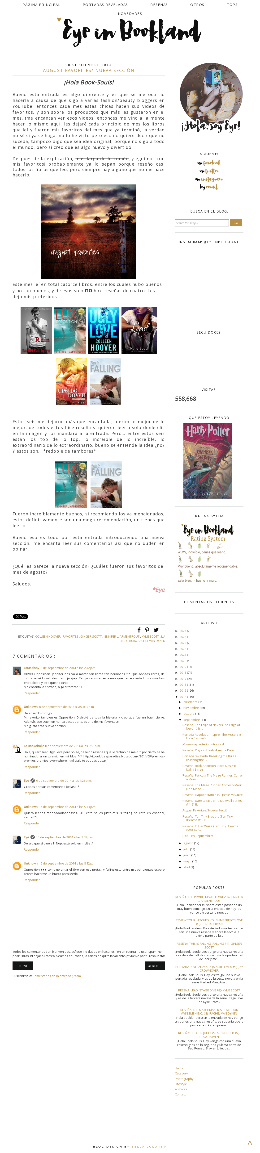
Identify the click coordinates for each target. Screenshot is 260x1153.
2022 (183, 649)
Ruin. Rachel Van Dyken (147, 641)
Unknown (31, 707)
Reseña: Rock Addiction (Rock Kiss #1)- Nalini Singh (209, 768)
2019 (183, 666)
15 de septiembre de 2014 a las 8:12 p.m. (67, 863)
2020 (183, 661)
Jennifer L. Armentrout (122, 636)
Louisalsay (31, 668)
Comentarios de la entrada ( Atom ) (57, 976)
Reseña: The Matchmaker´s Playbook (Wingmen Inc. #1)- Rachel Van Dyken (209, 1012)
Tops (232, 4)
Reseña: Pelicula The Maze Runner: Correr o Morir (212, 777)
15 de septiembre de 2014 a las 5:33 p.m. (67, 807)
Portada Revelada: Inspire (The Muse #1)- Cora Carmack (212, 736)
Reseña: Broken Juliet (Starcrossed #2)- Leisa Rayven (209, 1035)
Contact (180, 1094)
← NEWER (22, 966)
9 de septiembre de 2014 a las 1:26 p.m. (64, 780)
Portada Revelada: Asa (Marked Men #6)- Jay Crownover (209, 969)
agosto (188, 843)
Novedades (130, 13)
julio (186, 849)
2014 (183, 696)
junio (187, 855)
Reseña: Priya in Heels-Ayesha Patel (208, 750)
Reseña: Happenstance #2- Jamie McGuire (212, 795)
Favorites (71, 636)
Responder (32, 693)
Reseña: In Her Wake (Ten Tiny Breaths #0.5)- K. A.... (210, 828)
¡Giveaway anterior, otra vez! (203, 744)
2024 (183, 637)
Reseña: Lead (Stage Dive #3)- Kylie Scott (209, 990)
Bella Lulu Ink (149, 1146)
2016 (183, 684)
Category (181, 1073)
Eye (26, 780)
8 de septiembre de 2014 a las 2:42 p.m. (68, 668)
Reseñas (159, 4)
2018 (183, 672)
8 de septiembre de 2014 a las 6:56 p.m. (73, 746)
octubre (189, 713)
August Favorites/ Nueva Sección (206, 810)
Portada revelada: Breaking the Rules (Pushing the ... (209, 758)
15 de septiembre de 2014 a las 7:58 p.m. (64, 837)
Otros (197, 4)
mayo (187, 861)
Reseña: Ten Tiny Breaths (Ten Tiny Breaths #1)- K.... (207, 818)
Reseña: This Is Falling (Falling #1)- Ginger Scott (209, 945)
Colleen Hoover (48, 636)
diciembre (190, 702)
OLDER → (155, 966)
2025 (183, 631)
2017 (183, 679)
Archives (181, 1089)
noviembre (191, 708)
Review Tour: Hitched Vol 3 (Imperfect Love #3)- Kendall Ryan (209, 922)
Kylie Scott (151, 636)
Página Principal (41, 4)
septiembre (192, 720)
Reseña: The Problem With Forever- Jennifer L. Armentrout (209, 899)
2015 (183, 690)
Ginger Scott (91, 636)
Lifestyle (181, 1084)
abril (187, 867)
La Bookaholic (34, 746)
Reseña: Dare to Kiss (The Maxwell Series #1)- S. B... (212, 802)
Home (179, 1068)
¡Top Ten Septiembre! (197, 836)
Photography (184, 1079)
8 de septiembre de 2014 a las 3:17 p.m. (67, 707)
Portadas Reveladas (105, 4)
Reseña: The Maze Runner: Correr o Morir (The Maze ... (212, 787)
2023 (183, 643)
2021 (183, 654)
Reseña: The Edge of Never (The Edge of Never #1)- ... (211, 727)
